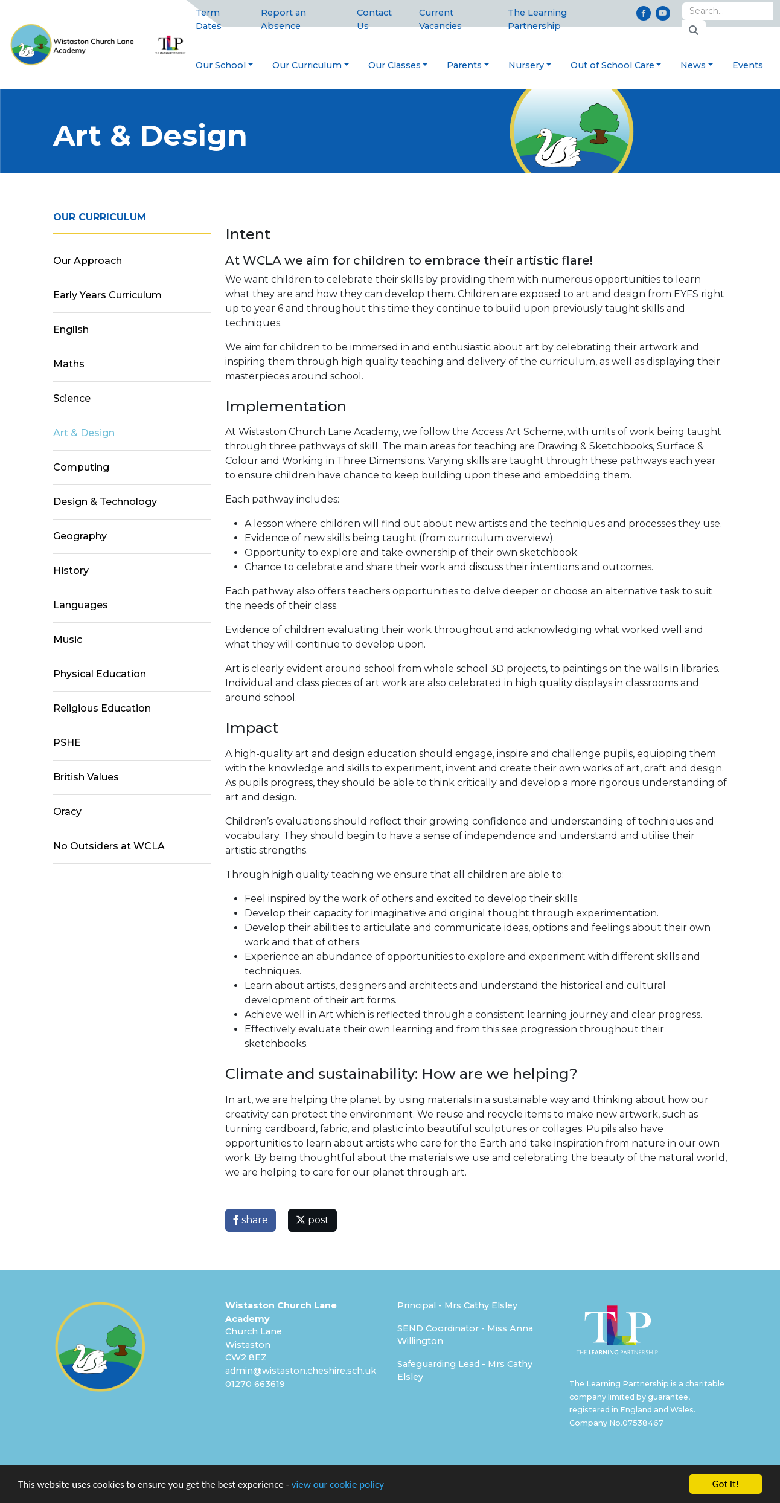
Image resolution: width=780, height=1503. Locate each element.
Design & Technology (105, 501)
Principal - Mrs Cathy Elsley (457, 1305)
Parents (464, 65)
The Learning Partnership (537, 19)
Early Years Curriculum (107, 295)
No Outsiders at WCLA (109, 846)
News (693, 65)
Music (67, 639)
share (250, 1220)
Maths (69, 364)
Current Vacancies (440, 19)
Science (72, 398)
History (71, 570)
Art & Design (84, 433)
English (71, 329)
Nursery (526, 65)
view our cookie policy (338, 1484)
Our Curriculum (307, 65)
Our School (221, 65)
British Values (86, 777)
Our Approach (87, 260)
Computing (81, 467)
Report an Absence (283, 19)
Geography (80, 536)
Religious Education (102, 708)
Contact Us (374, 19)
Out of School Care (612, 65)
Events (747, 65)
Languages (80, 605)
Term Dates (209, 19)
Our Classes (394, 65)
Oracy (67, 811)
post (312, 1220)
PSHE (67, 742)
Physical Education (99, 674)
